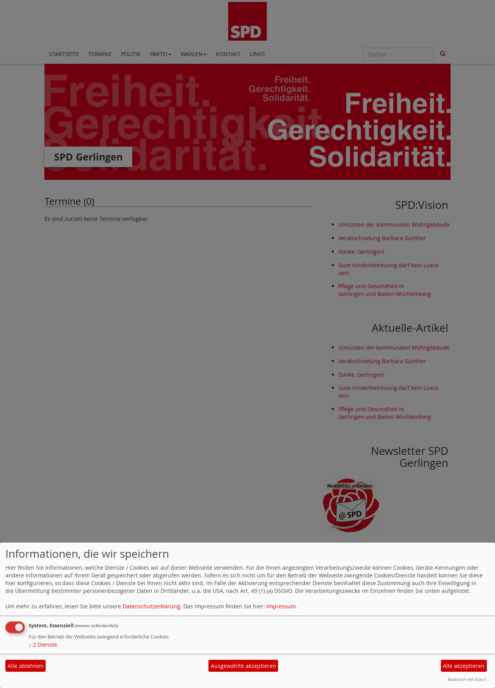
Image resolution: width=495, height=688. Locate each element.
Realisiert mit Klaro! (467, 679)
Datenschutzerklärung (151, 606)
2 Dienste (43, 644)
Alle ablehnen (26, 665)
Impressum (281, 606)
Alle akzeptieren (464, 665)
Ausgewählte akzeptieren (243, 665)
